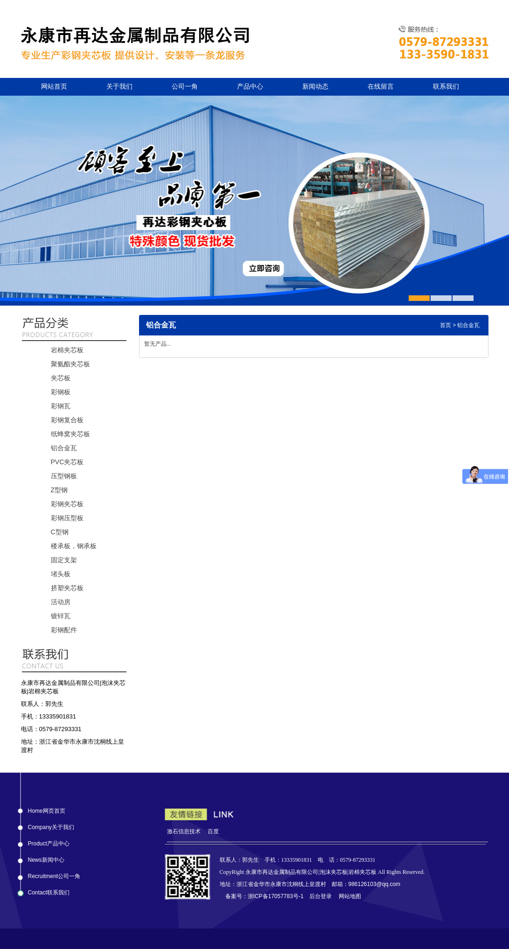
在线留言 (381, 86)
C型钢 (60, 532)
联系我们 (446, 86)
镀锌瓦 (60, 616)
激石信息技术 (184, 831)
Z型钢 (59, 490)
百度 (213, 831)
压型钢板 (64, 476)
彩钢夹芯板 (67, 504)
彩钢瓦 (60, 406)
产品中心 (250, 86)
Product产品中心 (49, 841)
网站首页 (54, 86)
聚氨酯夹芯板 (70, 364)
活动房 (60, 602)
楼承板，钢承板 (74, 546)
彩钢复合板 (67, 420)
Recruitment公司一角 (54, 874)
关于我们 (119, 86)
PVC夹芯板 (67, 462)
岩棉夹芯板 (67, 350)
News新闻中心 (46, 858)
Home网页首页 (46, 809)
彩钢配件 (64, 630)
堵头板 (60, 574)
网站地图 (350, 896)
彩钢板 (60, 392)
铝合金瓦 (64, 448)
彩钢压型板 (67, 518)
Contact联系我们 (49, 890)
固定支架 (64, 560)
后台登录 (320, 896)
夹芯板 (60, 378)
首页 (445, 325)
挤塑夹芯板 (67, 588)
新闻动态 (315, 86)
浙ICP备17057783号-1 (276, 896)
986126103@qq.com (375, 884)
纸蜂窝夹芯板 (70, 434)
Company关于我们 (51, 825)
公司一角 (185, 86)
